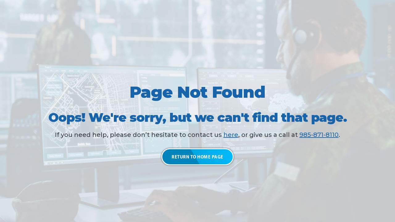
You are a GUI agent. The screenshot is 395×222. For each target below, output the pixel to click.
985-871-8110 (319, 134)
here (230, 134)
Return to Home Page (197, 157)
